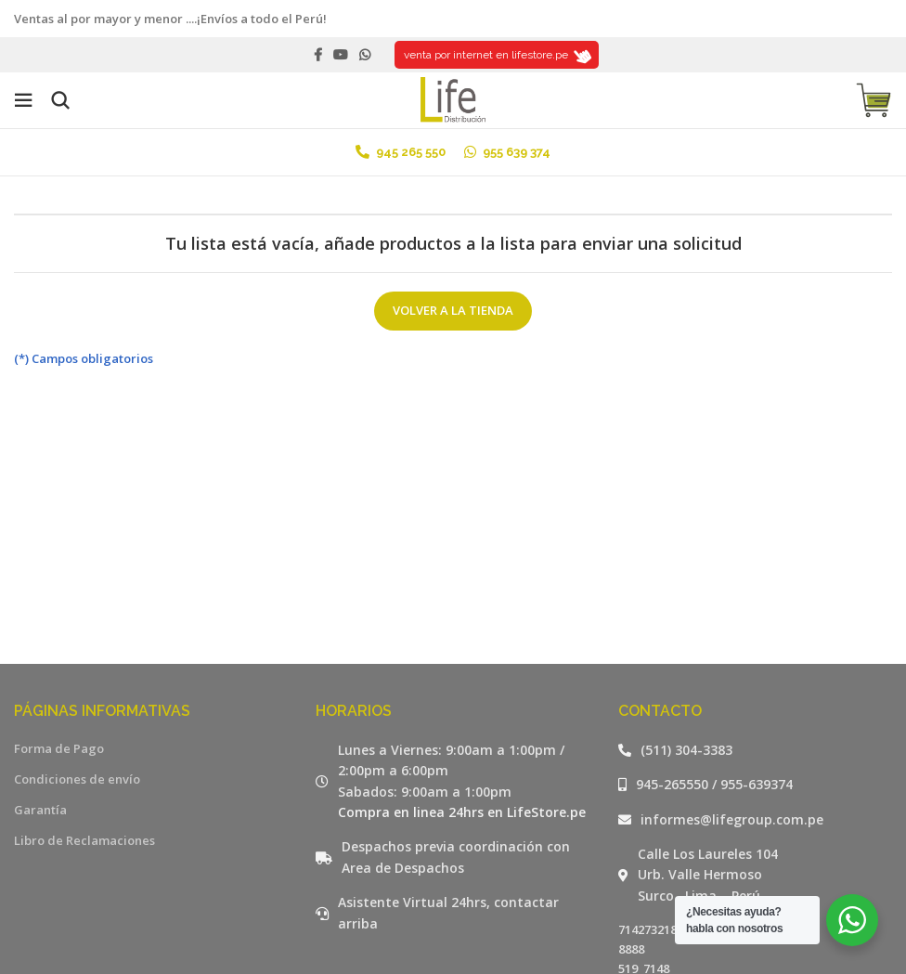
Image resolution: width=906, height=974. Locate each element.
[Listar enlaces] (755, 750)
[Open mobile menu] (23, 100)
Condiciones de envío (77, 779)
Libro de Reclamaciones (84, 840)
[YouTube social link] (341, 55)
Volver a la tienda (453, 310)
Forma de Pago (59, 748)
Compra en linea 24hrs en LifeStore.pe (462, 812)
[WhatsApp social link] (365, 55)
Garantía (40, 809)
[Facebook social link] (318, 55)
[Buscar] (60, 100)
